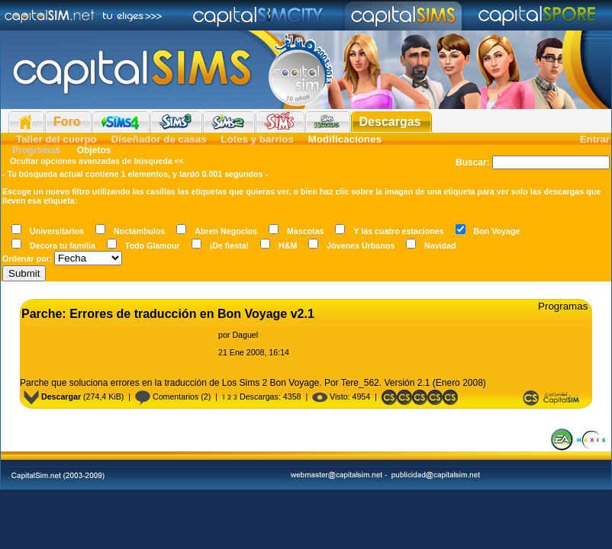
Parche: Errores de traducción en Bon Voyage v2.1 (167, 313)
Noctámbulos (140, 231)
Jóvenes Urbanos (361, 245)
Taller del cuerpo (56, 139)
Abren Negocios (226, 231)
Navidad (440, 245)
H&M (288, 245)
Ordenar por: (27, 258)
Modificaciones (345, 139)
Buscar (471, 162)
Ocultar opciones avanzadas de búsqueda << (97, 160)
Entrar (595, 139)
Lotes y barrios (257, 139)
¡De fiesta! (230, 245)
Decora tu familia (62, 245)
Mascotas (305, 231)
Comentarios (166, 396)
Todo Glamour (152, 245)
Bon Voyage (497, 231)
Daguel (245, 334)
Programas (36, 150)
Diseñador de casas (158, 139)
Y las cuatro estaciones (398, 231)
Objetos (92, 150)
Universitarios (57, 231)
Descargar (52, 396)
